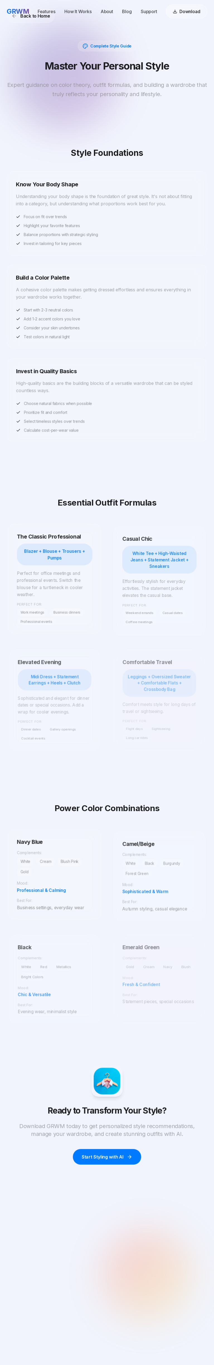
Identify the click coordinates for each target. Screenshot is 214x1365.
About (107, 11)
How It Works (78, 11)
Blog (127, 11)
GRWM (18, 11)
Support (149, 11)
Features (46, 11)
